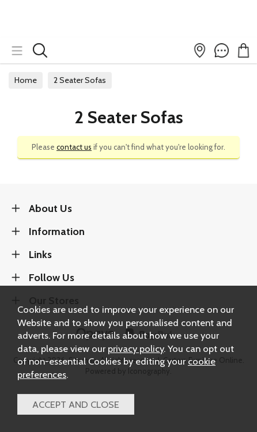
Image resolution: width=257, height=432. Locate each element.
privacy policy (136, 348)
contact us (74, 146)
